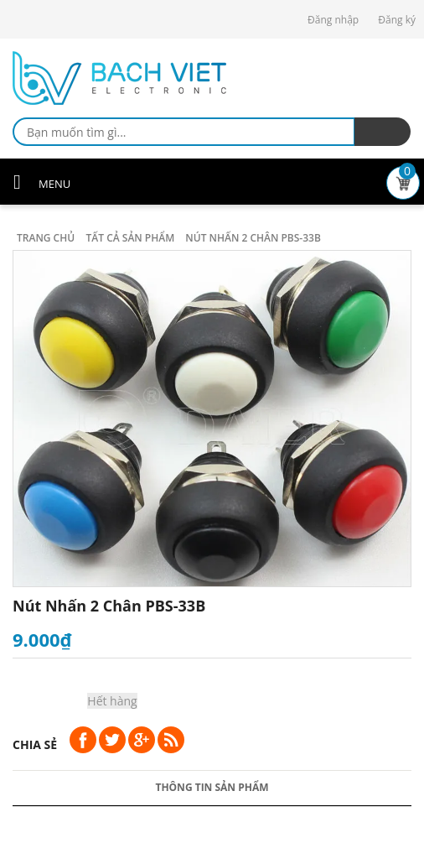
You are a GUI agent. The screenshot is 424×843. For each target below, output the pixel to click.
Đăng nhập (333, 20)
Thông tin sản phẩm (211, 787)
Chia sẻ (35, 744)
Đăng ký (397, 20)
